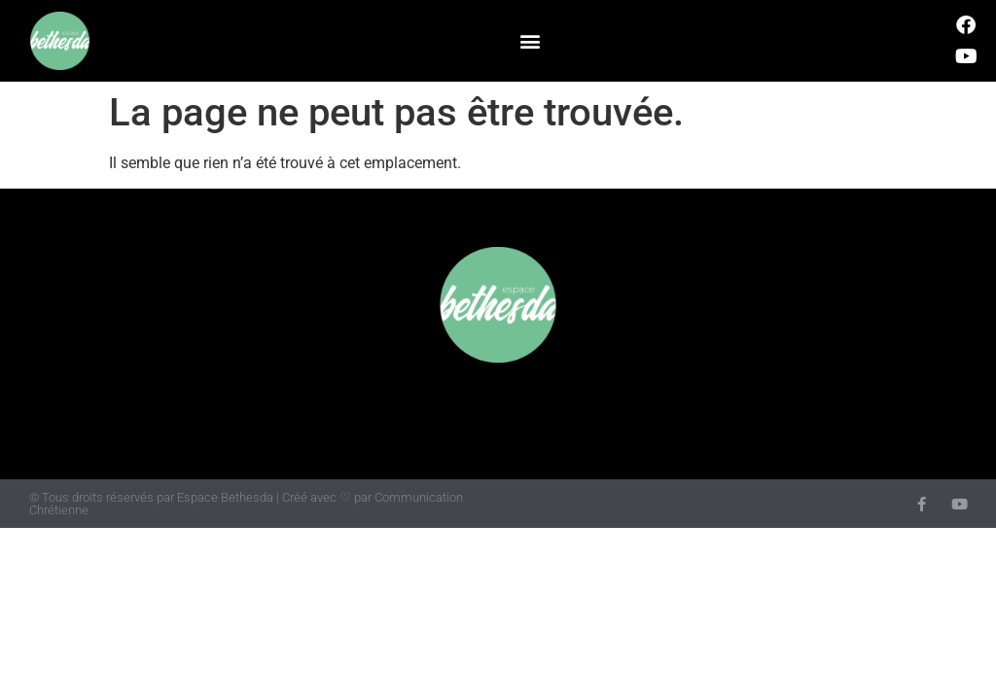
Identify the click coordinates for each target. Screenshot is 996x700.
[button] (530, 41)
